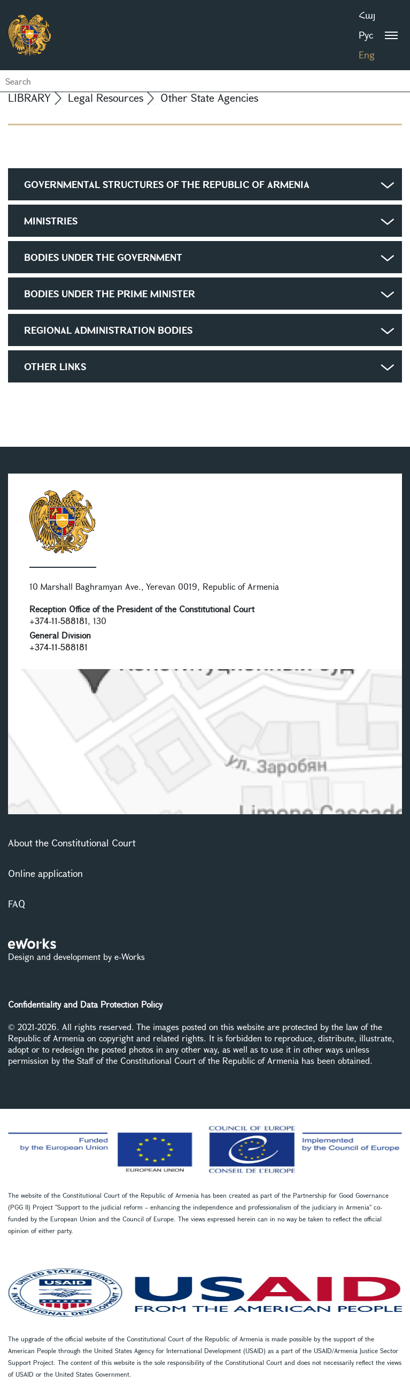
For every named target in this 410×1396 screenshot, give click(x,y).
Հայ (367, 15)
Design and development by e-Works (76, 956)
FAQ (16, 903)
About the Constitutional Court (72, 842)
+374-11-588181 (58, 620)
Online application (45, 873)
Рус (366, 34)
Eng (367, 54)
